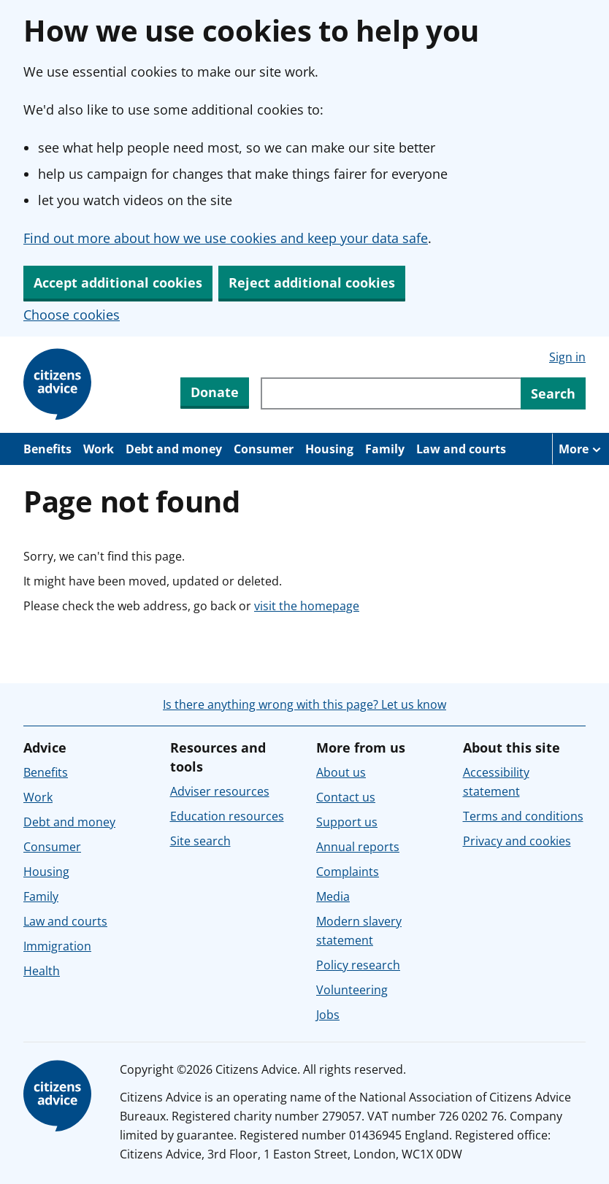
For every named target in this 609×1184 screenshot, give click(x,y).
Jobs (328, 1015)
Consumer (264, 449)
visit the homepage (306, 606)
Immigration (57, 946)
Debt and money (174, 449)
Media (333, 896)
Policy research (358, 965)
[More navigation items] (580, 449)
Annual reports (357, 847)
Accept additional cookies (118, 282)
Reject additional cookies (312, 282)
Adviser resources (219, 791)
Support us (347, 822)
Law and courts (461, 449)
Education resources (227, 816)
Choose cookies (71, 314)
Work (98, 449)
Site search (200, 841)
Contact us (345, 797)
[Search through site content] (391, 393)
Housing (329, 449)
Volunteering (352, 990)
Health (41, 971)
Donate (215, 392)
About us (341, 772)
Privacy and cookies (517, 841)
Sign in (567, 357)
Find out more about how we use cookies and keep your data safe (225, 238)
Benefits (47, 449)
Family (385, 449)
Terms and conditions (523, 816)
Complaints (347, 872)
